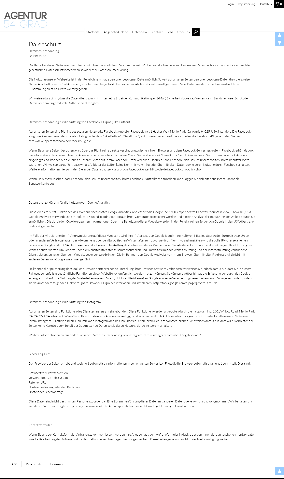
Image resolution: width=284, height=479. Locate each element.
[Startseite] (142, 20)
